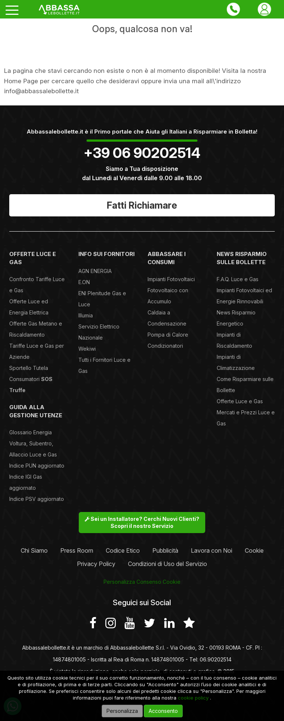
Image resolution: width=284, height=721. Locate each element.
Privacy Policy (96, 563)
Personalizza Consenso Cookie (142, 582)
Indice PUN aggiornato (36, 465)
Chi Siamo (34, 550)
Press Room (76, 550)
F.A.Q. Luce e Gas (237, 279)
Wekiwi (87, 349)
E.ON (84, 282)
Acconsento (163, 711)
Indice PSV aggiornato (36, 499)
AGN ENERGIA (95, 271)
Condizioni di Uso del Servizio (167, 563)
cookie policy (193, 698)
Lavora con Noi (211, 550)
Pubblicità (165, 550)
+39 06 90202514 (142, 152)
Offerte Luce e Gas (240, 401)
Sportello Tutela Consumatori (31, 379)
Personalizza (122, 711)
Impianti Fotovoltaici (171, 279)
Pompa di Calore (168, 334)
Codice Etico (123, 550)
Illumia (85, 315)
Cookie (254, 550)
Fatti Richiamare (142, 205)
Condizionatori (165, 346)
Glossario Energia (30, 432)
